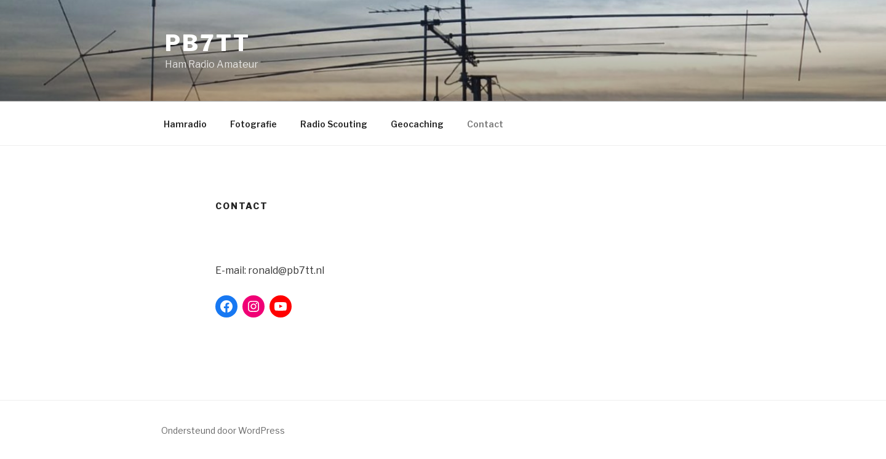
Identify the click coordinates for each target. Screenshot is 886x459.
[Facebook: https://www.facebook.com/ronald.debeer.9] (226, 306)
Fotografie (253, 124)
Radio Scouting (333, 124)
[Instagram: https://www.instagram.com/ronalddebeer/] (253, 306)
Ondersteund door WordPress (223, 430)
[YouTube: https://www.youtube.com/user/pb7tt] (280, 306)
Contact (485, 124)
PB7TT (207, 43)
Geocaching (417, 124)
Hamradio (185, 124)
